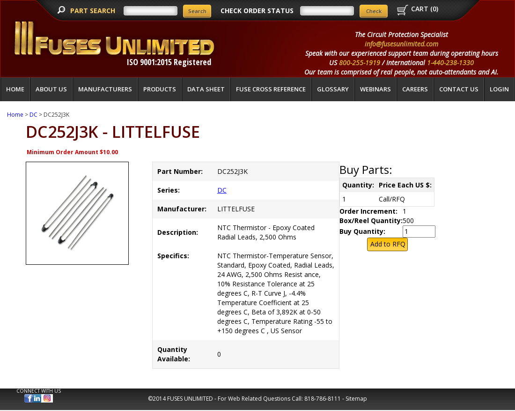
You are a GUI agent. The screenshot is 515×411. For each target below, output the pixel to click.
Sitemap (356, 399)
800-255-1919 (359, 62)
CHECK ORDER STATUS (257, 10)
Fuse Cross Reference (271, 89)
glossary (333, 89)
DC (33, 115)
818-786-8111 (322, 399)
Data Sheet (206, 89)
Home (15, 89)
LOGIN (499, 89)
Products (159, 89)
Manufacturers (105, 89)
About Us (51, 89)
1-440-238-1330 (450, 62)
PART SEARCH (93, 10)
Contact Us (458, 89)
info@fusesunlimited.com (401, 43)
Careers (415, 89)
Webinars (375, 89)
